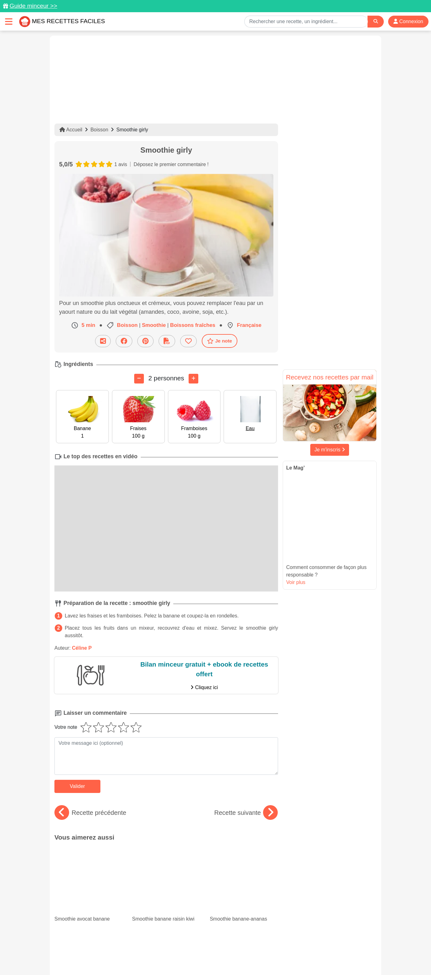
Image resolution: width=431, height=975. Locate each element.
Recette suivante (246, 812)
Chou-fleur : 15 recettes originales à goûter (166, 883)
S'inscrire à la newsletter (276, 956)
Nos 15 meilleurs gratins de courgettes (88, 883)
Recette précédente (90, 812)
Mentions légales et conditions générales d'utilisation (209, 950)
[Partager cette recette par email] (103, 341)
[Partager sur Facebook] (124, 341)
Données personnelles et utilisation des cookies (103, 950)
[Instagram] (240, 938)
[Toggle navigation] (9, 21)
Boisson (99, 129)
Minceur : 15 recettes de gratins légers (238, 878)
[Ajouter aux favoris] (188, 341)
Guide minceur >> (33, 6)
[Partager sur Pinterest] (145, 341)
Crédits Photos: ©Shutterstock (159, 956)
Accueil (70, 129)
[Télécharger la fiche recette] (167, 341)
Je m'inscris (329, 449)
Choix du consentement (221, 956)
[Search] (376, 21)
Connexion (408, 21)
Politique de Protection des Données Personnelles (317, 950)
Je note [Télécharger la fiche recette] (219, 340)
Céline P (82, 647)
